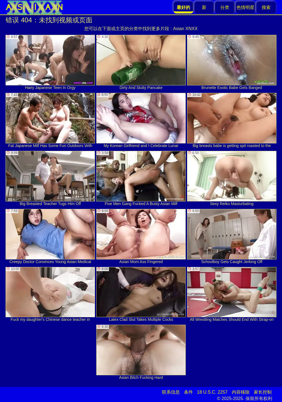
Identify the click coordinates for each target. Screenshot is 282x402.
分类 (224, 7)
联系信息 (171, 392)
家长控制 (263, 392)
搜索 (266, 7)
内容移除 (241, 392)
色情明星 (245, 7)
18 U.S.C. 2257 (212, 392)
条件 (188, 392)
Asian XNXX (185, 28)
